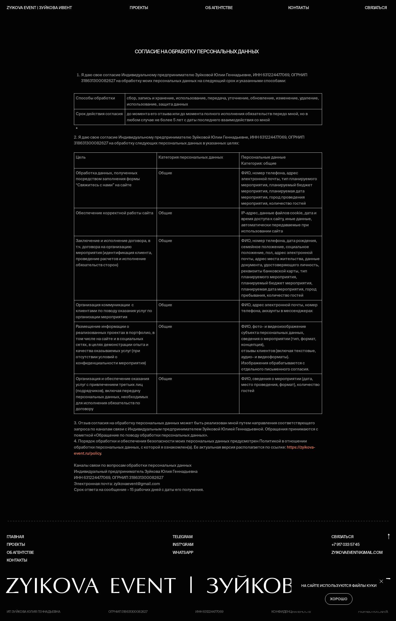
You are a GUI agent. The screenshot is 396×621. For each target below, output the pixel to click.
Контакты (298, 7)
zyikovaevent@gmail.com (356, 552)
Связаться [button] (376, 7)
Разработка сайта (373, 611)
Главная (15, 536)
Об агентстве (218, 7)
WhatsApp (183, 552)
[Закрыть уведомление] (381, 581)
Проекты (139, 7)
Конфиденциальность (291, 611)
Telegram (182, 536)
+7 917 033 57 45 (345, 544)
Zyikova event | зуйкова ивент (39, 7)
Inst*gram (183, 544)
